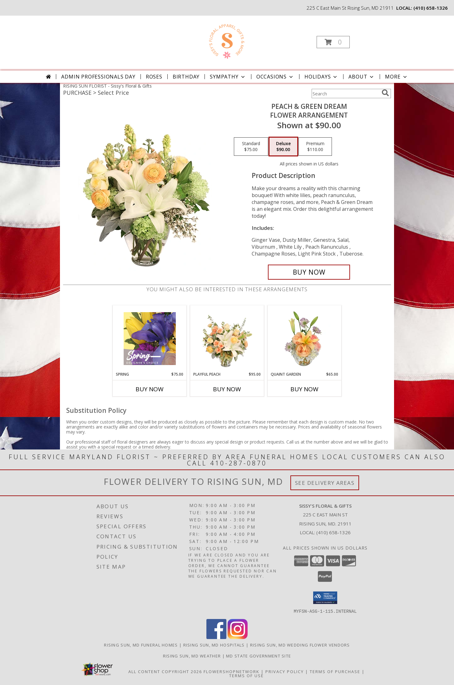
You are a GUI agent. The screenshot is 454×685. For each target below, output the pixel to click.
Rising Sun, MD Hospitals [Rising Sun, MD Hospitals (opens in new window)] (214, 644)
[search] (385, 93)
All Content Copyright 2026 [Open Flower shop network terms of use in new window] (165, 671)
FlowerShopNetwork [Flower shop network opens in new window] (231, 671)
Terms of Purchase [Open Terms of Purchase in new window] (335, 671)
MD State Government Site (258, 655)
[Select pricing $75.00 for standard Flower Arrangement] (251, 147)
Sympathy (228, 76)
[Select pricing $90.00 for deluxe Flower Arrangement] (283, 147)
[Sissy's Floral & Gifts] (226, 40)
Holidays (321, 76)
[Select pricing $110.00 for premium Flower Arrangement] (315, 147)
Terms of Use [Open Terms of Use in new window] (246, 675)
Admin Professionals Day (98, 76)
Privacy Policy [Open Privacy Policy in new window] (284, 671)
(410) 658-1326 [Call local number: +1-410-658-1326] (430, 8)
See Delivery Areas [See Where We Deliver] (325, 482)
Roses (154, 76)
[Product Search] (345, 93)
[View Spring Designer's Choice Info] (150, 338)
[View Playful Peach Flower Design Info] (227, 338)
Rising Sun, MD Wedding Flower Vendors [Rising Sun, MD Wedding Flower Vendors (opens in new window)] (300, 644)
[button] (333, 42)
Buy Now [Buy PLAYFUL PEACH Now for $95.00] (227, 389)
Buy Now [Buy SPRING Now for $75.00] (150, 389)
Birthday (186, 76)
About (361, 76)
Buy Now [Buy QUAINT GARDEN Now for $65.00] (304, 389)
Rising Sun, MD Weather (192, 655)
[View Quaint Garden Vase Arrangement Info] (305, 338)
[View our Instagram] (238, 637)
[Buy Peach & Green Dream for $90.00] (309, 272)
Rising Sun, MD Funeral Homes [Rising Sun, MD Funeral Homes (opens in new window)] (141, 644)
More (396, 76)
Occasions (275, 76)
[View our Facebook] (216, 637)
